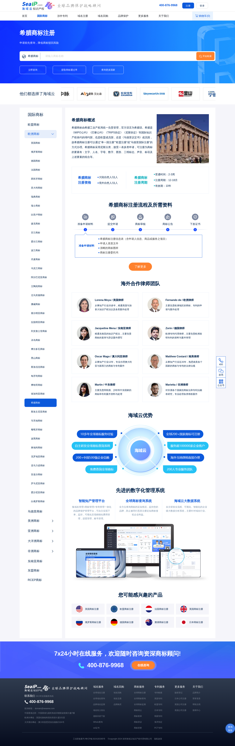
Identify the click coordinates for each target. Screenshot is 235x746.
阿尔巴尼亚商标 (39, 277)
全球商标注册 (140, 693)
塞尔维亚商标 (38, 313)
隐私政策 (158, 739)
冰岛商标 (35, 340)
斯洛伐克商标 (38, 367)
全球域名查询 (99, 698)
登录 (202, 5)
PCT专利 (158, 728)
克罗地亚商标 (38, 457)
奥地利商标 (36, 448)
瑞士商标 (35, 205)
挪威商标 (35, 304)
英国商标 (35, 143)
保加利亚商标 (38, 394)
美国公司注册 (180, 710)
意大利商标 (36, 187)
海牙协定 (158, 722)
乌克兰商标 (36, 268)
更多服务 (143, 16)
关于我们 (163, 16)
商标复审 (138, 716)
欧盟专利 (158, 704)
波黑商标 (35, 439)
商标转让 (138, 710)
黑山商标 (35, 358)
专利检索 (158, 693)
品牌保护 (123, 16)
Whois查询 (97, 722)
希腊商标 (35, 403)
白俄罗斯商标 (38, 501)
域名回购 (103, 16)
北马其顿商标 (38, 295)
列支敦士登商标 (39, 331)
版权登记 (178, 693)
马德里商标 (35, 511)
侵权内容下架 (99, 716)
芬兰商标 (35, 232)
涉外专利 (62, 16)
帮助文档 (196, 704)
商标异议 (138, 722)
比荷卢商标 (36, 214)
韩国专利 (158, 716)
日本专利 (158, 710)
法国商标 (35, 169)
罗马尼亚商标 (38, 483)
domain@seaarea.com (45, 708)
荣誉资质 (196, 698)
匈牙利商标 (36, 376)
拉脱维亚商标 (38, 322)
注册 (188, 5)
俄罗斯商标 (36, 152)
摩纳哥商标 (36, 385)
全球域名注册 (99, 693)
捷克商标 (35, 223)
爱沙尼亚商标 (38, 492)
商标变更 (138, 728)
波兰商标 (35, 250)
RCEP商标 (35, 580)
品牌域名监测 (99, 704)
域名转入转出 (99, 710)
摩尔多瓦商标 (38, 349)
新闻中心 (196, 710)
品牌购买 (117, 704)
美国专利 (158, 698)
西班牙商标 (36, 178)
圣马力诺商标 (38, 465)
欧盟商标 (33, 124)
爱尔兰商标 (36, 241)
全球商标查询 (140, 698)
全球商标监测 (140, 704)
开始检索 (207, 56)
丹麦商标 (35, 259)
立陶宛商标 (36, 286)
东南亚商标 (35, 561)
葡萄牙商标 (36, 430)
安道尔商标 (36, 474)
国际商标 (42, 16)
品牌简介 (196, 693)
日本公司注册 (180, 698)
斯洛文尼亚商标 (39, 412)
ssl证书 (96, 728)
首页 (24, 16)
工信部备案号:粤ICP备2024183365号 (89, 739)
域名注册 (83, 16)
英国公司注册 (180, 704)
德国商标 (35, 161)
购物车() (202, 16)
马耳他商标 (36, 421)
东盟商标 (33, 571)
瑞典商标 (35, 196)
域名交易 (117, 698)
